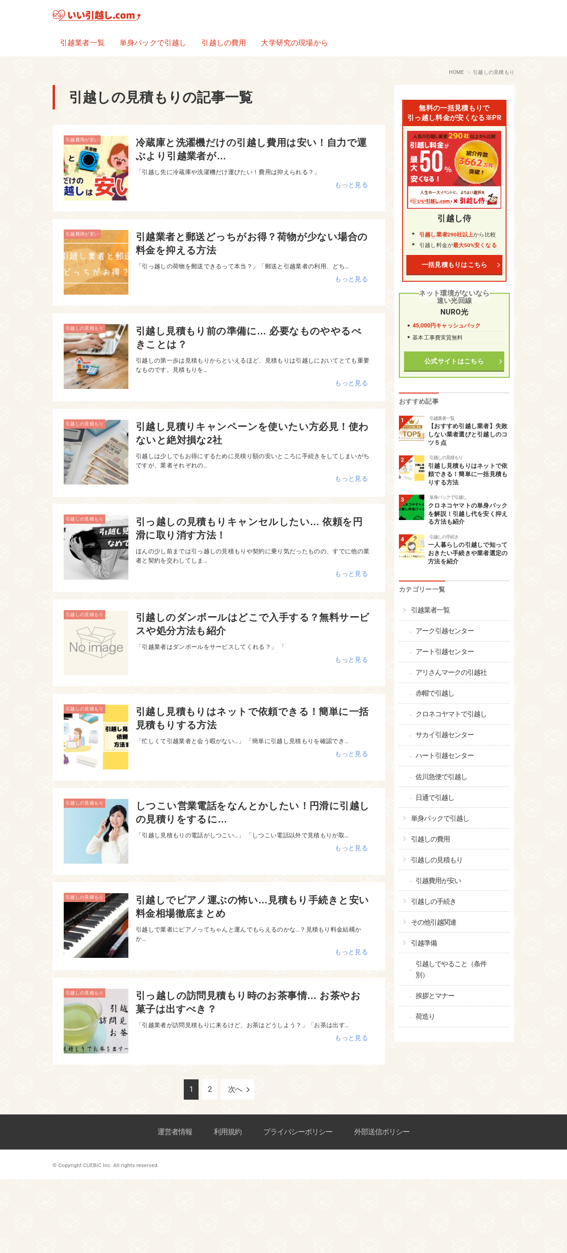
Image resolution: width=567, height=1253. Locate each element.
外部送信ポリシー (382, 1131)
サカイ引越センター (445, 735)
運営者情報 (174, 1131)
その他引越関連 (433, 922)
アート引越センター (445, 652)
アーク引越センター (445, 631)
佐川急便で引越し (441, 777)
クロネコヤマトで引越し (451, 714)
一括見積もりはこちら (454, 265)
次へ (235, 1089)
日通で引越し (435, 797)
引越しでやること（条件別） (451, 969)
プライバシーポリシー (297, 1131)
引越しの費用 (223, 42)
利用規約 (227, 1131)
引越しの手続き (443, 536)
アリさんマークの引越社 (451, 672)
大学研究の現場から (294, 42)
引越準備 (424, 943)
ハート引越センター (445, 755)
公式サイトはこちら (454, 361)
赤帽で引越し (435, 693)
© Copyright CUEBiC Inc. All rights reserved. (106, 1165)
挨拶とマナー (435, 996)
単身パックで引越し (153, 42)
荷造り (425, 1016)
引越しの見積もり (85, 328)
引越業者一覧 (82, 42)
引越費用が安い (82, 139)
